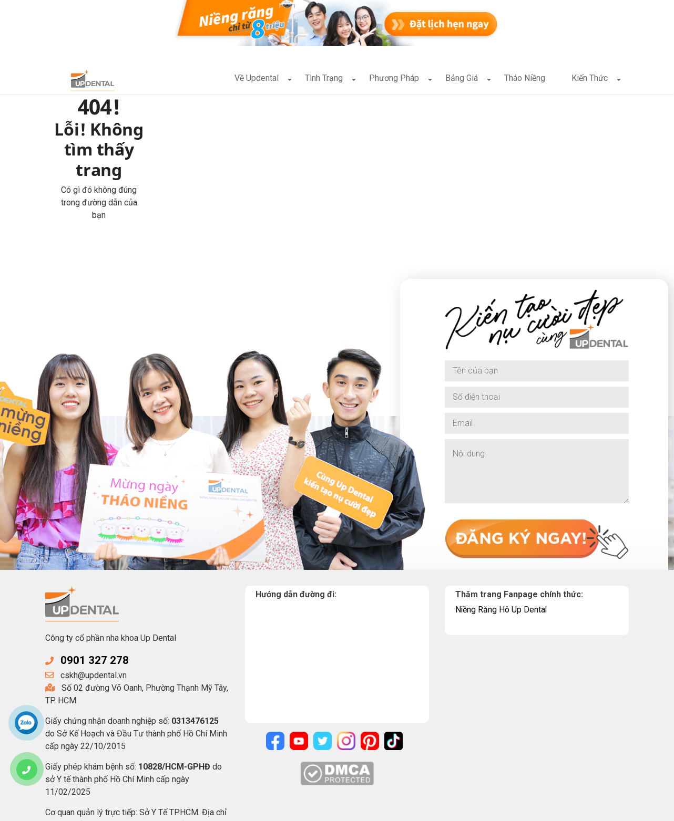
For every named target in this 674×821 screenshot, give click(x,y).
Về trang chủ (212, 180)
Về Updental (256, 79)
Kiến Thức (589, 79)
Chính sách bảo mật (281, 809)
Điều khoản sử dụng (360, 809)
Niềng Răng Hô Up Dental (501, 548)
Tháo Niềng (524, 79)
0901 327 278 (94, 599)
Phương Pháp (394, 79)
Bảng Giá (461, 79)
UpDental (131, 809)
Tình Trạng (324, 79)
